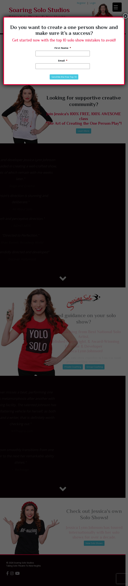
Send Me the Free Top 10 (64, 76)
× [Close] (125, 16)
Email (62, 60)
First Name (62, 48)
